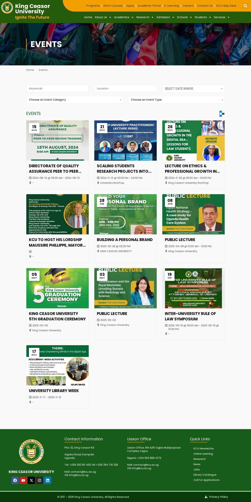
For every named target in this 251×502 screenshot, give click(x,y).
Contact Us (205, 6)
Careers (188, 6)
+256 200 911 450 (80, 464)
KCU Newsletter (203, 448)
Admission (165, 17)
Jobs (196, 469)
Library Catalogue (204, 474)
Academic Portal (149, 6)
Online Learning (203, 453)
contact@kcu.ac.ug (83, 471)
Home (88, 17)
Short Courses (113, 6)
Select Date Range (194, 89)
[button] (245, 5)
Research (145, 17)
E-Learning (171, 6)
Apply (130, 6)
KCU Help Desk (226, 6)
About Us (103, 17)
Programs (93, 6)
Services (222, 17)
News (196, 464)
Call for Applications (206, 480)
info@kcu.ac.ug (78, 475)
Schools (184, 17)
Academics (124, 17)
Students (203, 17)
